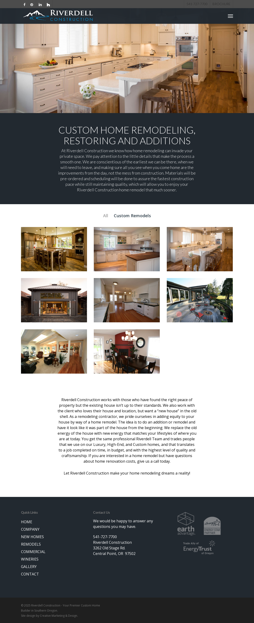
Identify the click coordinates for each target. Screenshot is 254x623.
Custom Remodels (132, 215)
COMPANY (30, 529)
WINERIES (29, 559)
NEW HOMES (32, 536)
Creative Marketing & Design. (59, 616)
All (105, 215)
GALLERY (29, 566)
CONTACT (30, 574)
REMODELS (31, 544)
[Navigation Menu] (230, 16)
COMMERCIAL (33, 551)
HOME (26, 521)
